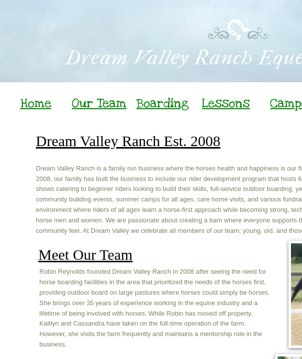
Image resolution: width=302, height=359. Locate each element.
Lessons (226, 103)
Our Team (99, 103)
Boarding (163, 103)
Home (35, 103)
